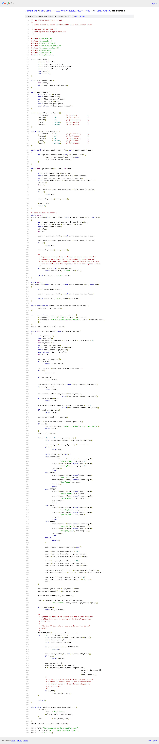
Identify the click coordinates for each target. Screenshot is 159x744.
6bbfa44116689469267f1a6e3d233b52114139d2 (68, 10)
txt (149, 741)
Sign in (154, 3)
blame (82, 16)
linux (41, 10)
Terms (25, 741)
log (76, 16)
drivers (97, 10)
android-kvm (31, 10)
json (155, 741)
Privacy (19, 741)
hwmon (106, 10)
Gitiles (13, 741)
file (70, 16)
